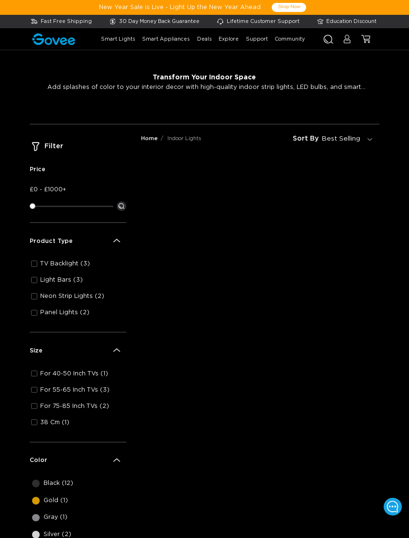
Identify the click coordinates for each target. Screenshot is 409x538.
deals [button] (204, 39)
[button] (347, 42)
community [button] (290, 39)
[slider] (32, 206)
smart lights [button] (118, 39)
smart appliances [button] (166, 39)
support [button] (257, 39)
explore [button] (229, 39)
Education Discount (351, 21)
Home (149, 138)
